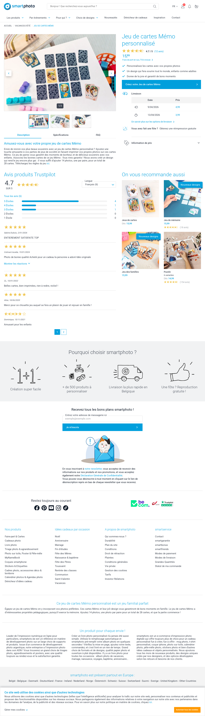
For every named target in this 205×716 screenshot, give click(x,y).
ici (48, 163)
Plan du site (111, 545)
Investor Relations (114, 579)
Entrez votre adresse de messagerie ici (86, 415)
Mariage (59, 545)
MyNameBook (12, 557)
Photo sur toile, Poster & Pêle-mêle (23, 553)
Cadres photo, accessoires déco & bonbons (23, 572)
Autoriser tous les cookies (187, 710)
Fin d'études (61, 549)
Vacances (60, 583)
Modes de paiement (165, 553)
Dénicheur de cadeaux (135, 17)
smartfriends (162, 549)
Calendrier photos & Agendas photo (24, 577)
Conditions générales (116, 562)
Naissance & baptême (66, 557)
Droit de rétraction (114, 553)
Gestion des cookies (116, 570)
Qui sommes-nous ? (115, 536)
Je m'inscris (72, 427)
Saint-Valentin (62, 579)
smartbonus (161, 545)
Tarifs (108, 574)
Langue (88, 180)
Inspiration (159, 17)
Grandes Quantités (165, 562)
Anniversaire (61, 540)
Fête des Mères (63, 553)
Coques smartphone (16, 562)
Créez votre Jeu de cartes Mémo (143, 84)
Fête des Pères (63, 562)
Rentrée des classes (66, 570)
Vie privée (110, 566)
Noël (57, 536)
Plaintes (109, 557)
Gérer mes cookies (16, 709)
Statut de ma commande (168, 566)
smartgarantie (162, 540)
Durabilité (110, 540)
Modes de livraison (165, 557)
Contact (176, 17)
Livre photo (11, 545)
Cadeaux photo (13, 540)
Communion (61, 574)
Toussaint (60, 566)
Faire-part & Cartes (15, 536)
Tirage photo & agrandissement (21, 549)
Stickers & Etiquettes (16, 566)
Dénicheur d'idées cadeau (18, 581)
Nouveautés (110, 17)
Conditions (111, 549)
